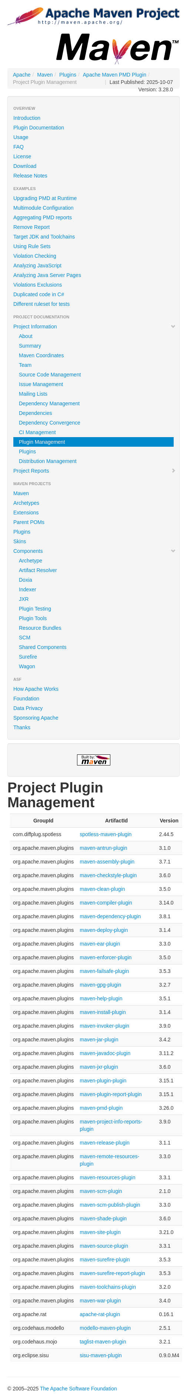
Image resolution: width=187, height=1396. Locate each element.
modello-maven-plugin (105, 1328)
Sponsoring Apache (35, 718)
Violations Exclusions (37, 285)
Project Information (94, 326)
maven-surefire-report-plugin (112, 1273)
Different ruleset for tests (41, 304)
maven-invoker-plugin (104, 1026)
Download (24, 166)
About (26, 336)
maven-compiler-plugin (106, 903)
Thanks (21, 727)
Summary (30, 346)
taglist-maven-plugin (103, 1342)
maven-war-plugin (100, 1301)
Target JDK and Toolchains (44, 237)
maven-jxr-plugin (99, 1067)
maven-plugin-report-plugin (110, 1094)
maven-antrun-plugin (103, 848)
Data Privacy (28, 708)
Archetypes (26, 503)
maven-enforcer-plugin (105, 957)
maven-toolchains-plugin (108, 1287)
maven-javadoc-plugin (105, 1053)
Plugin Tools (33, 618)
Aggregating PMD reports (42, 217)
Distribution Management (48, 461)
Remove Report (31, 227)
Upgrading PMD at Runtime (45, 198)
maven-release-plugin (105, 1143)
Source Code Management (50, 375)
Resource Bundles (40, 628)
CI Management (37, 432)
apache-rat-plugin (100, 1314)
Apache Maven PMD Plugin (114, 75)
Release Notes (30, 176)
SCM (24, 637)
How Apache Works (36, 689)
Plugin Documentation (38, 128)
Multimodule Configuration (43, 208)
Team (25, 365)
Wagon (27, 666)
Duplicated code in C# (38, 294)
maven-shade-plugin (103, 1218)
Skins (19, 541)
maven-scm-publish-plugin (110, 1205)
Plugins (67, 75)
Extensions (26, 513)
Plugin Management (42, 442)
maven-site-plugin (100, 1232)
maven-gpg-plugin (100, 985)
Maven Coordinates (41, 355)
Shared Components (42, 647)
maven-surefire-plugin (105, 1260)
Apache (21, 75)
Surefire (28, 657)
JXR (24, 599)
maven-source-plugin (104, 1246)
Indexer (27, 589)
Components (94, 551)
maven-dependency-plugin (110, 916)
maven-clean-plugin (102, 889)
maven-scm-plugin (101, 1191)
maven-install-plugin (103, 1012)
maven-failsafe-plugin (104, 971)
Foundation (26, 699)
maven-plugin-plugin (103, 1081)
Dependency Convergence (49, 423)
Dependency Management (49, 403)
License (22, 156)
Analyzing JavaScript (37, 265)
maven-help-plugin (101, 998)
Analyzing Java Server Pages (47, 275)
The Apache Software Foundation (78, 1389)
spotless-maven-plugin (105, 834)
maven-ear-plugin (100, 944)
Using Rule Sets (31, 246)
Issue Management (41, 384)
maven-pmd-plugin (101, 1108)
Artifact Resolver (38, 570)
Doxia (25, 580)
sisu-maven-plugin (101, 1355)
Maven (45, 75)
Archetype (30, 561)
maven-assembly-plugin (107, 862)
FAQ (18, 147)
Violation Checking (34, 256)
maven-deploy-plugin (104, 930)
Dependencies (35, 413)
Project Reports (94, 471)
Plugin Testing (35, 609)
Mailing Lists (33, 394)
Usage (20, 137)
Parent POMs (28, 522)
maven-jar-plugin (99, 1039)
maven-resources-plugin (107, 1177)
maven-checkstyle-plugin (108, 875)
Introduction (26, 118)
